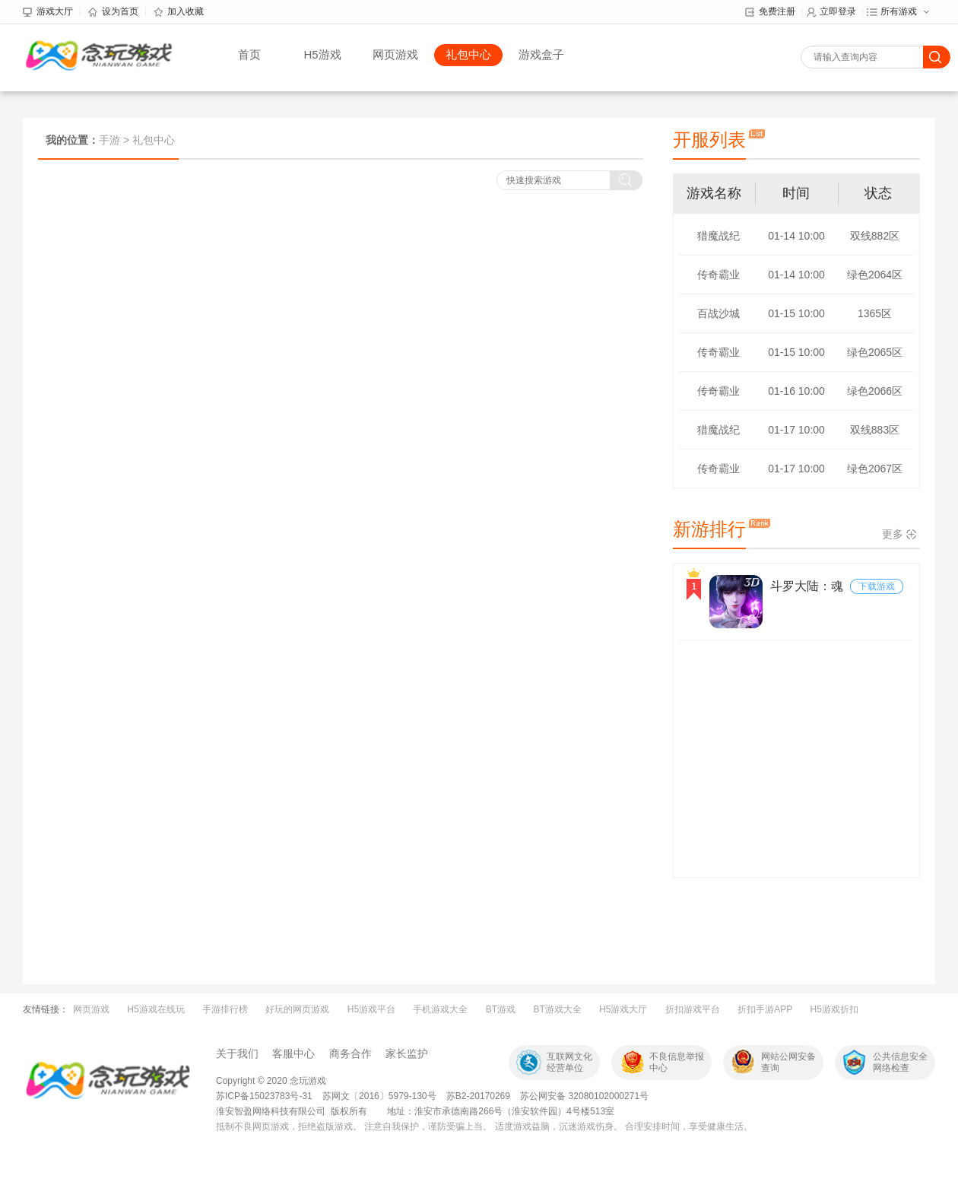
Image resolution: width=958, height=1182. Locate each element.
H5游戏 (322, 54)
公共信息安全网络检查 (900, 1062)
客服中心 (293, 1053)
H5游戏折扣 (834, 1009)
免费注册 (770, 12)
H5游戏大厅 (623, 1009)
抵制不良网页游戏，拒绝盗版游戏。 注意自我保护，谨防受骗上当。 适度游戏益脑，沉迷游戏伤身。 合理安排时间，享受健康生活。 (484, 1126)
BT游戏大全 (557, 1009)
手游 (109, 140)
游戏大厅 (48, 12)
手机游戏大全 (440, 1009)
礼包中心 (468, 54)
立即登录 (831, 12)
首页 (249, 54)
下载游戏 (876, 586)
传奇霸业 (718, 274)
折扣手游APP (765, 1009)
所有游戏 (892, 12)
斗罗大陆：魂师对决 (806, 588)
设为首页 (113, 12)
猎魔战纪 (718, 236)
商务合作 (350, 1053)
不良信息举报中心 (676, 1062)
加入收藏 (179, 12)
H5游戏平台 (371, 1009)
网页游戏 (395, 54)
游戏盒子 (541, 54)
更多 (892, 534)
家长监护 (406, 1053)
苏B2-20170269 (478, 1096)
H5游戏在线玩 (155, 1009)
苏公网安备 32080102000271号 (584, 1096)
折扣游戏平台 (692, 1009)
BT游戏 (500, 1009)
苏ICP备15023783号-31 (264, 1096)
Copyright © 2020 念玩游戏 (271, 1081)
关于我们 (237, 1053)
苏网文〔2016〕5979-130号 (380, 1096)
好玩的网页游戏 (297, 1009)
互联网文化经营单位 (569, 1062)
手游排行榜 (225, 1009)
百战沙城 (718, 313)
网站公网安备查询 (788, 1062)
